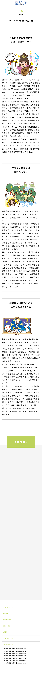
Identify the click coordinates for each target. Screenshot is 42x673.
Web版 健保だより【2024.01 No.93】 (15, 660)
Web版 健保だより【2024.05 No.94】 (15, 658)
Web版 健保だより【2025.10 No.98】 (15, 649)
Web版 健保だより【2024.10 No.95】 (15, 656)
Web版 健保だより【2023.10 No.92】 (15, 663)
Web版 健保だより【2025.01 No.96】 (15, 653)
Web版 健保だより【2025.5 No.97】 (15, 651)
